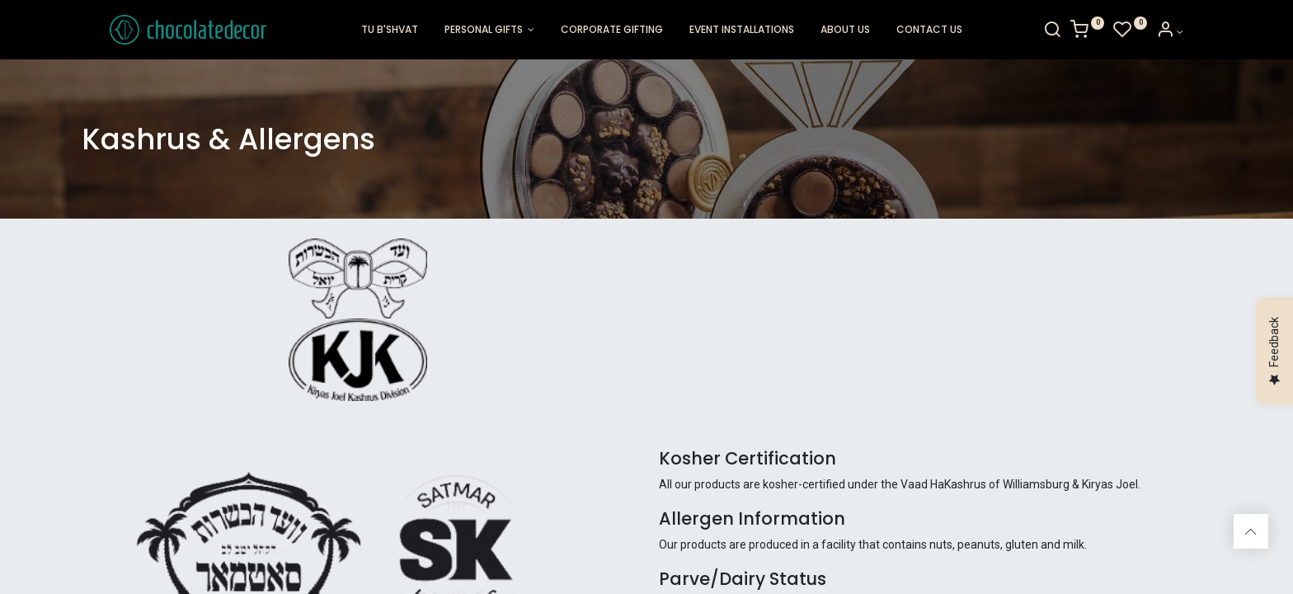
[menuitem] (389, 30)
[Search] (1080, 32)
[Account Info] (1197, 32)
